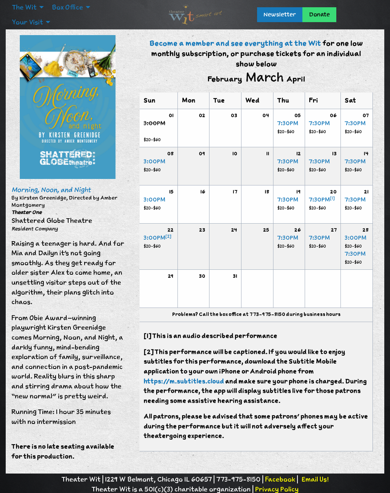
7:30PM (287, 123)
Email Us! (315, 479)
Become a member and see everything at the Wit (235, 43)
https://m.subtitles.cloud (184, 381)
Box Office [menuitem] (67, 7)
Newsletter (280, 14)
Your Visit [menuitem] (27, 22)
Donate (319, 14)
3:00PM (154, 161)
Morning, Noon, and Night (51, 189)
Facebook (280, 479)
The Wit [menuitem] (24, 7)
